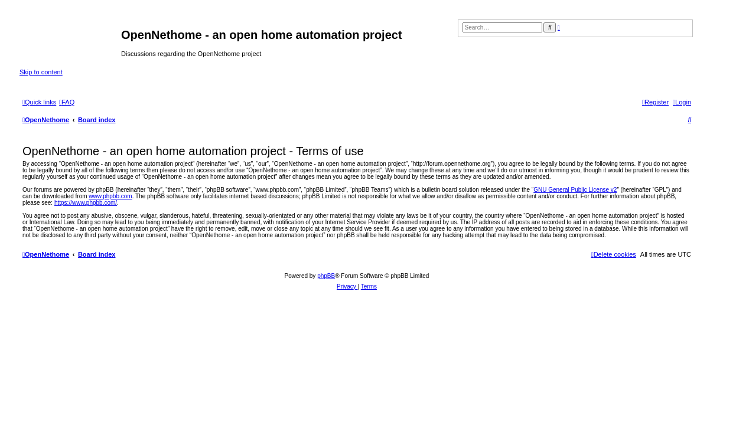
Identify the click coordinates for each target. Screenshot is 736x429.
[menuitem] (66, 102)
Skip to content (41, 72)
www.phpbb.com (110, 196)
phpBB (326, 276)
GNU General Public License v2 (575, 189)
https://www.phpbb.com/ (85, 202)
